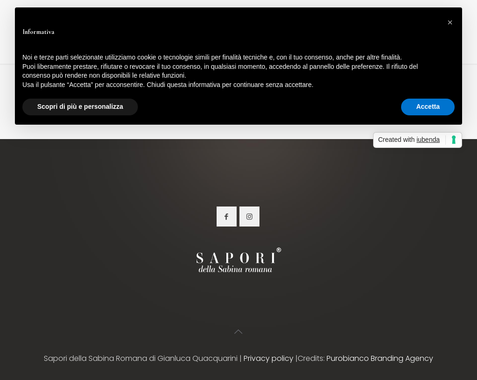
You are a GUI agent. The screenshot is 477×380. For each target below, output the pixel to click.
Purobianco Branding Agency (380, 358)
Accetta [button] (428, 106)
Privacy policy (268, 358)
